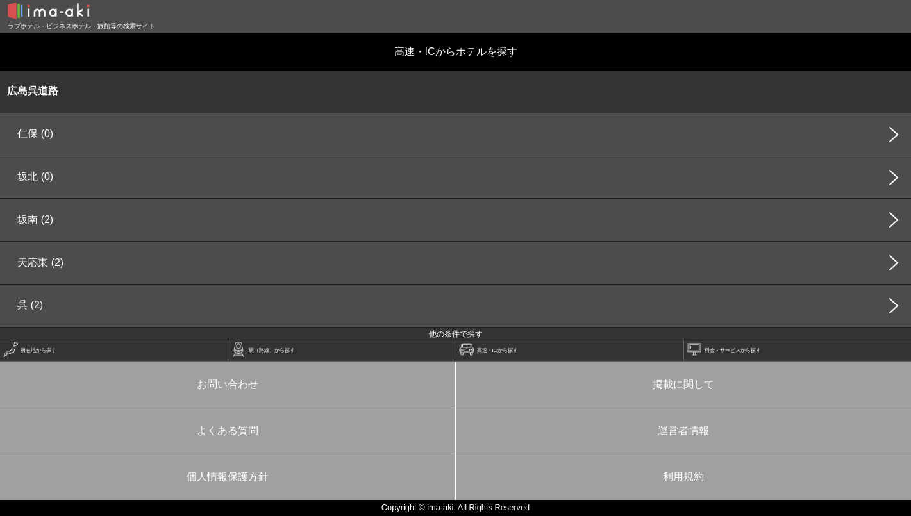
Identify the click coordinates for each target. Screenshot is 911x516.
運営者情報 (683, 430)
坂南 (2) (35, 219)
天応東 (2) (40, 262)
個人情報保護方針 (228, 476)
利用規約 (683, 476)
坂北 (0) (35, 176)
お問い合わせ (227, 384)
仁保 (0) (35, 133)
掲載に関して (683, 384)
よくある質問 (227, 430)
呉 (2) (30, 304)
